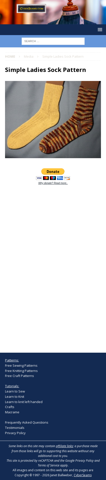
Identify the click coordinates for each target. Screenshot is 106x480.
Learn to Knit (14, 396)
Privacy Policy (15, 433)
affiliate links (64, 446)
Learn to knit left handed (24, 402)
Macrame (12, 412)
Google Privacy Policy (79, 460)
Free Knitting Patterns (21, 370)
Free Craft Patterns (19, 375)
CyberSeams (83, 475)
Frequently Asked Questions (26, 422)
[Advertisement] (43, 266)
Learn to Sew (15, 391)
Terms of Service (48, 465)
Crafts (9, 407)
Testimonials (14, 427)
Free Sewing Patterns (21, 365)
